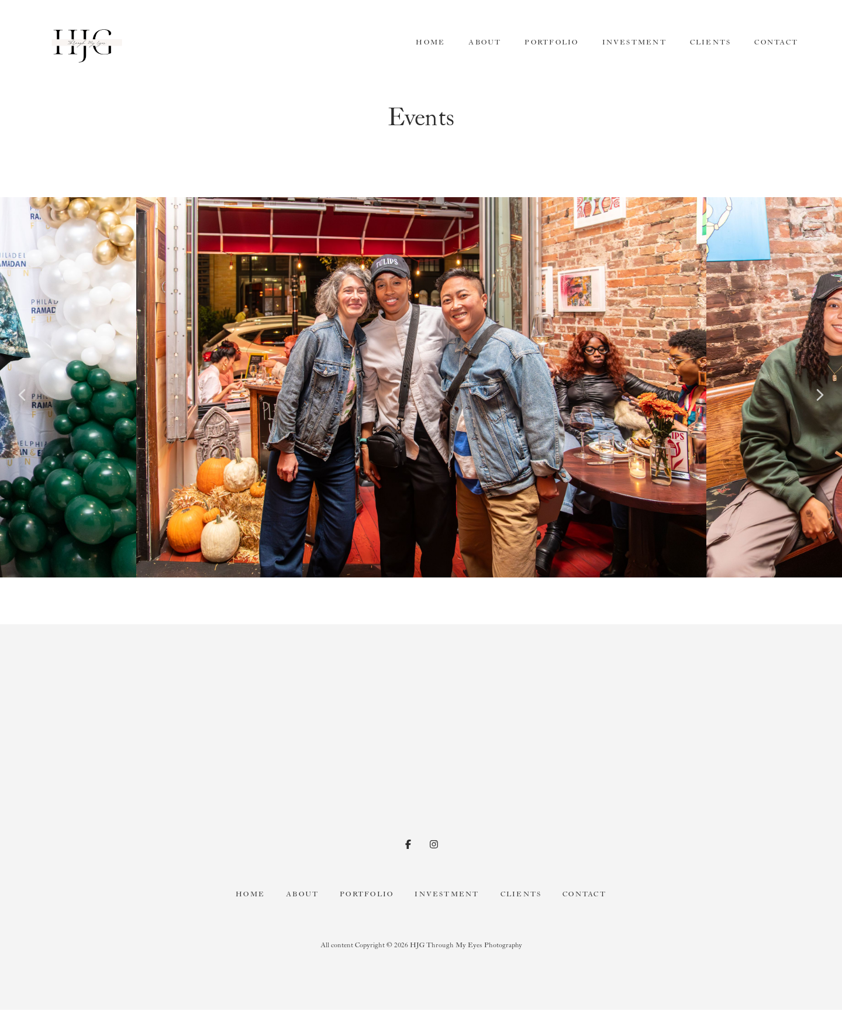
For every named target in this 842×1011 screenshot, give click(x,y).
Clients (710, 42)
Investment (634, 42)
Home (430, 42)
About (484, 42)
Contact (776, 42)
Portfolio (551, 42)
